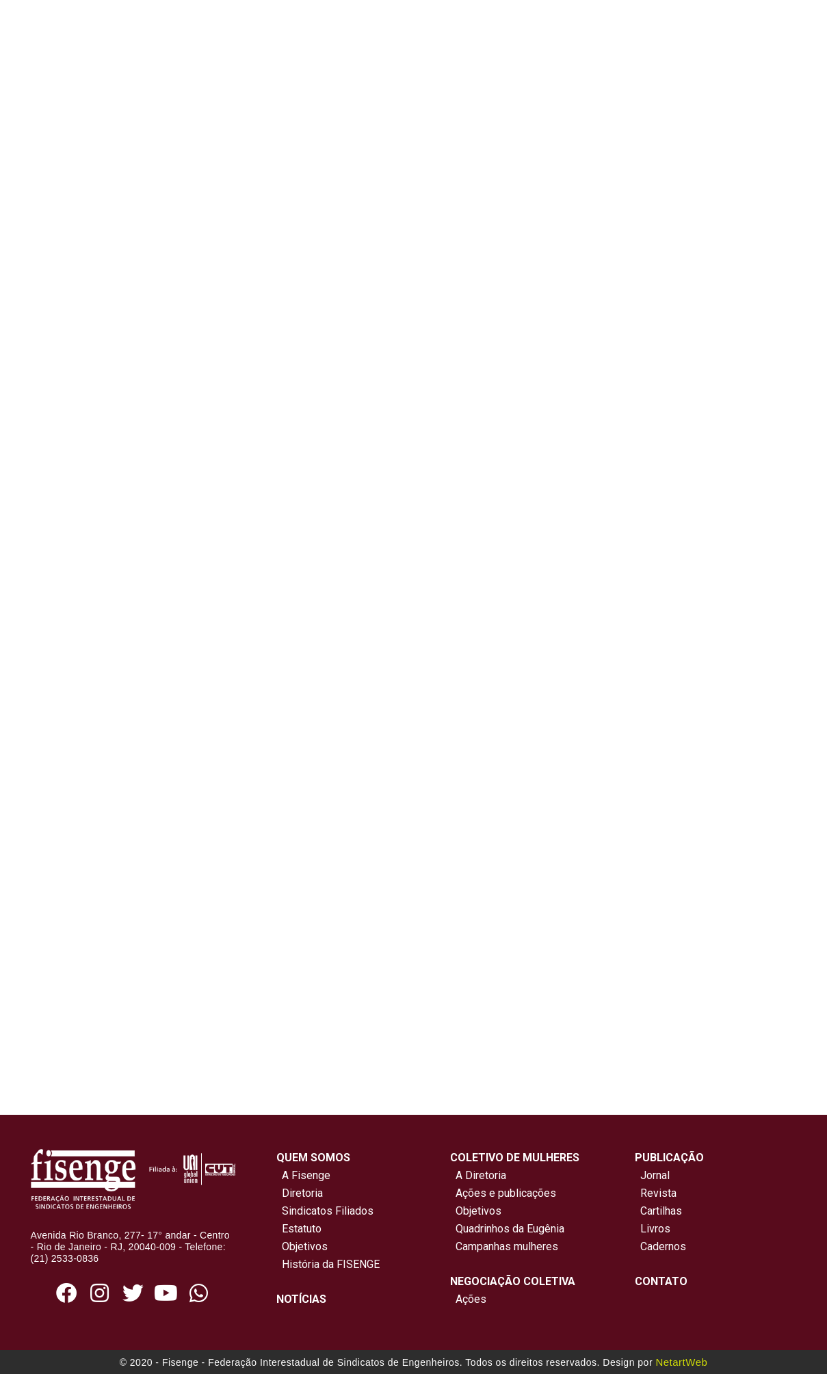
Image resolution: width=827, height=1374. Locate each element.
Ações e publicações (503, 1193)
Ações (468, 1299)
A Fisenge (303, 1175)
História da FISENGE (328, 1264)
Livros (655, 1228)
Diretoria (299, 1193)
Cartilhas (661, 1210)
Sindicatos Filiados (324, 1210)
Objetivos (302, 1246)
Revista (658, 1193)
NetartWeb (681, 1362)
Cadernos (663, 1246)
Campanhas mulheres (504, 1246)
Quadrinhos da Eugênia (507, 1228)
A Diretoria (478, 1175)
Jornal (655, 1175)
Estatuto (298, 1228)
